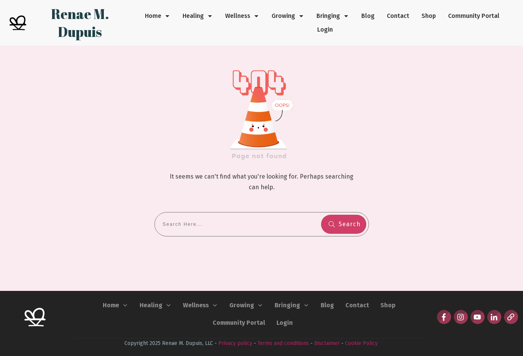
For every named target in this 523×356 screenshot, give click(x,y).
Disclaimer (327, 343)
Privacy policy (235, 343)
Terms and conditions (283, 343)
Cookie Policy (361, 343)
